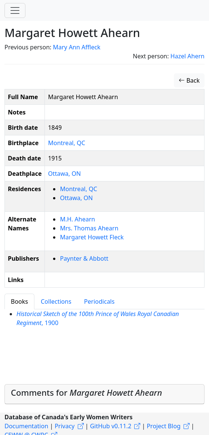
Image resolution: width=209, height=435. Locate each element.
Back (189, 80)
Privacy (64, 426)
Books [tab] (19, 301)
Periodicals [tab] (99, 301)
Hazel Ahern (187, 56)
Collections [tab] (56, 301)
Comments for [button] (86, 392)
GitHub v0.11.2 (111, 426)
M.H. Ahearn (77, 219)
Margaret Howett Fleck (91, 237)
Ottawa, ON (64, 173)
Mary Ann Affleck (76, 47)
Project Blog (163, 426)
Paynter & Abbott (84, 258)
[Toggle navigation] (14, 10)
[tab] (104, 394)
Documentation (26, 426)
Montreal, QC (66, 143)
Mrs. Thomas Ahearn (89, 228)
